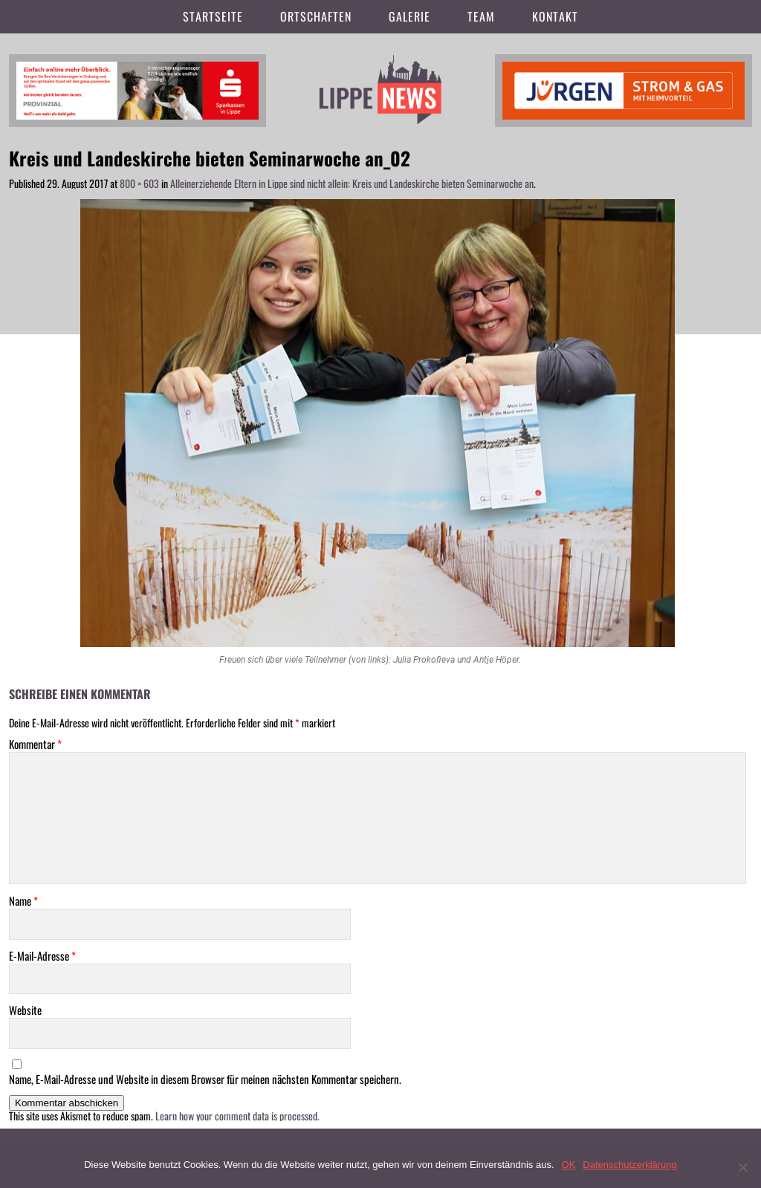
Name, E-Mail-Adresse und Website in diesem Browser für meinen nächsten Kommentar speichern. (205, 1079)
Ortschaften (316, 16)
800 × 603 (139, 183)
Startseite (213, 16)
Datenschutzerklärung (629, 1164)
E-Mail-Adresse (42, 956)
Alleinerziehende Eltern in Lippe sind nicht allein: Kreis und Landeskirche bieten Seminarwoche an (352, 183)
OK (569, 1164)
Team (481, 16)
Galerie (409, 16)
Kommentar (35, 744)
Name (23, 901)
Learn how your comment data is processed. (237, 1115)
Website (25, 1010)
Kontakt (555, 16)
